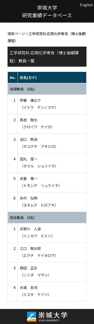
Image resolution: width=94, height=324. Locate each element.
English (86, 4)
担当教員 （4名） (23, 217)
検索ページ (16, 33)
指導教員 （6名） (23, 88)
